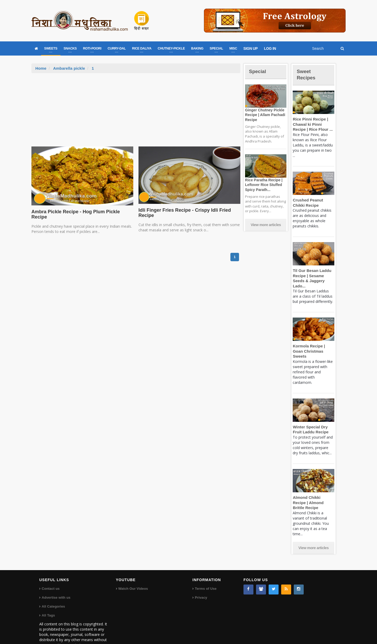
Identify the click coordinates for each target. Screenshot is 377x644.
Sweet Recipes (307, 74)
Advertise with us (56, 582)
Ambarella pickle (68, 68)
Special (258, 71)
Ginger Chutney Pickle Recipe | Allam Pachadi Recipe (264, 115)
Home (40, 68)
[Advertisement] (136, 112)
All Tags (48, 600)
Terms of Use (205, 573)
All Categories (53, 591)
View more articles (266, 225)
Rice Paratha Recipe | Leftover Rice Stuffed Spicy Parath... (262, 185)
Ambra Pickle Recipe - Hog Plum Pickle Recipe (81, 211)
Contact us (50, 573)
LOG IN (270, 48)
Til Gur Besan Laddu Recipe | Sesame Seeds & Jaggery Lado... (313, 275)
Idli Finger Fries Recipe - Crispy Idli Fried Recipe (181, 213)
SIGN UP (250, 48)
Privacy (201, 582)
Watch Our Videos (132, 573)
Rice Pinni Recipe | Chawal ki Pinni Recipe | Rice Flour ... (313, 124)
